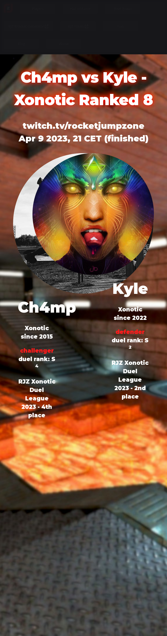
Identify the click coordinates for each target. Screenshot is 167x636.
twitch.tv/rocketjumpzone (83, 126)
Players (37, 8)
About (64, 43)
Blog (21, 43)
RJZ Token (78, 26)
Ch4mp (47, 307)
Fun (120, 26)
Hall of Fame (80, 8)
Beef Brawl (122, 8)
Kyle (130, 288)
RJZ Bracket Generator (28, 26)
